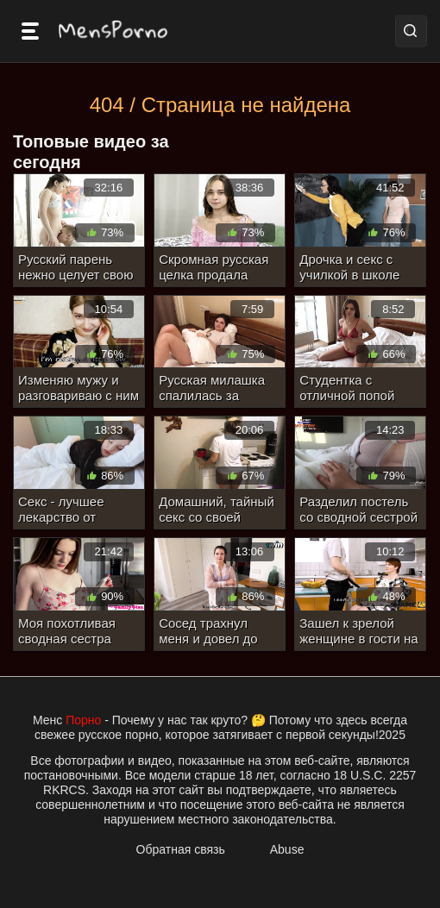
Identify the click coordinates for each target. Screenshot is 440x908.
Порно (83, 720)
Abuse (287, 849)
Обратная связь (180, 849)
